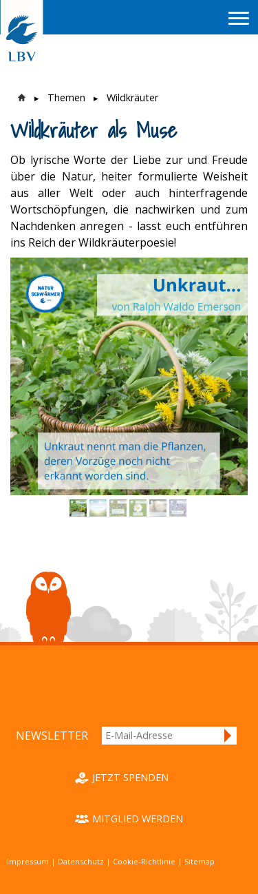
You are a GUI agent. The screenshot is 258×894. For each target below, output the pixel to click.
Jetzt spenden (130, 777)
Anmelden (228, 736)
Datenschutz (81, 861)
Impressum (28, 861)
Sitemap (199, 861)
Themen (66, 97)
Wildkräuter (132, 97)
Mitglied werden (137, 818)
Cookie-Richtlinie (144, 861)
